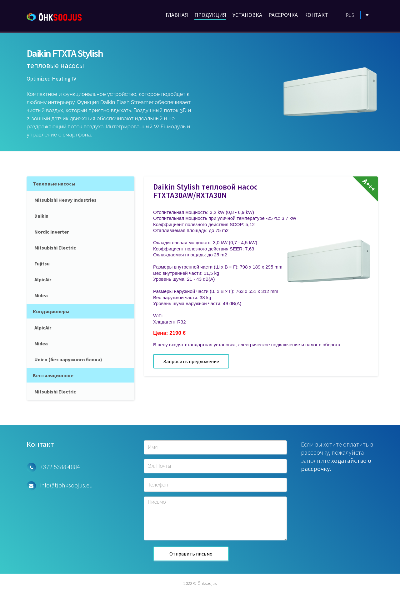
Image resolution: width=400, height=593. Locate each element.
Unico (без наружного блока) (68, 359)
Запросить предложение (191, 361)
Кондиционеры (51, 311)
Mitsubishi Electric (55, 248)
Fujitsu (42, 263)
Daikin (41, 216)
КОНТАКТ (316, 14)
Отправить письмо (190, 554)
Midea (41, 295)
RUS (350, 15)
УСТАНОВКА (247, 14)
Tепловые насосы (54, 183)
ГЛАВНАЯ (177, 14)
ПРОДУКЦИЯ (210, 14)
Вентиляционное (53, 375)
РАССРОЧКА (283, 14)
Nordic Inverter (51, 232)
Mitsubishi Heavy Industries (65, 200)
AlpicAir (42, 279)
